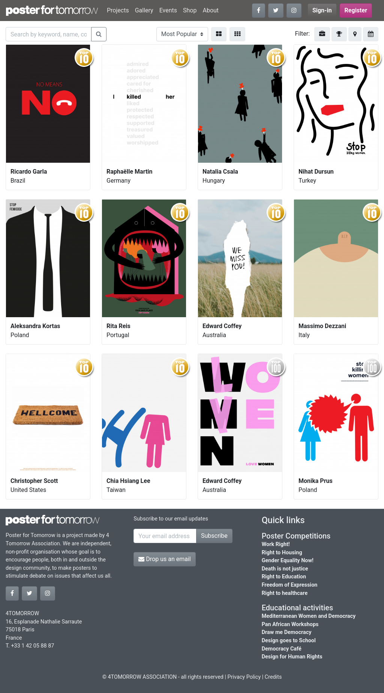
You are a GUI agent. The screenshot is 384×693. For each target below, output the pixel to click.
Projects (118, 10)
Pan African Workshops (290, 624)
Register (356, 10)
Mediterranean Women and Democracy (309, 616)
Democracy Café (282, 649)
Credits (273, 677)
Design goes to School (289, 640)
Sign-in (322, 10)
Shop (189, 10)
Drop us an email (164, 559)
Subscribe (214, 535)
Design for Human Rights (292, 657)
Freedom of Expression (290, 585)
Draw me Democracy (287, 632)
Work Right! (276, 544)
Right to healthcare (285, 593)
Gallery (144, 10)
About (210, 10)
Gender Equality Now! (288, 560)
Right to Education (284, 576)
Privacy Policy (244, 677)
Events (168, 10)
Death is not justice (285, 569)
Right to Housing (282, 552)
